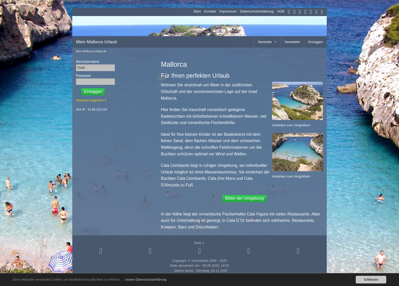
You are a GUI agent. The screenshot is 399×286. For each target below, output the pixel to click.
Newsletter (292, 42)
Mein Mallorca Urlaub (96, 41)
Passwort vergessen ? (91, 100)
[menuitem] (195, 11)
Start (197, 11)
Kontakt (210, 11)
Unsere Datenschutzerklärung (145, 279)
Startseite (265, 42)
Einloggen (315, 42)
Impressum (227, 11)
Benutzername (87, 62)
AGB (280, 11)
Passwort (83, 76)
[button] (100, 251)
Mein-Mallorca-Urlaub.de (91, 51)
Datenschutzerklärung (257, 11)
